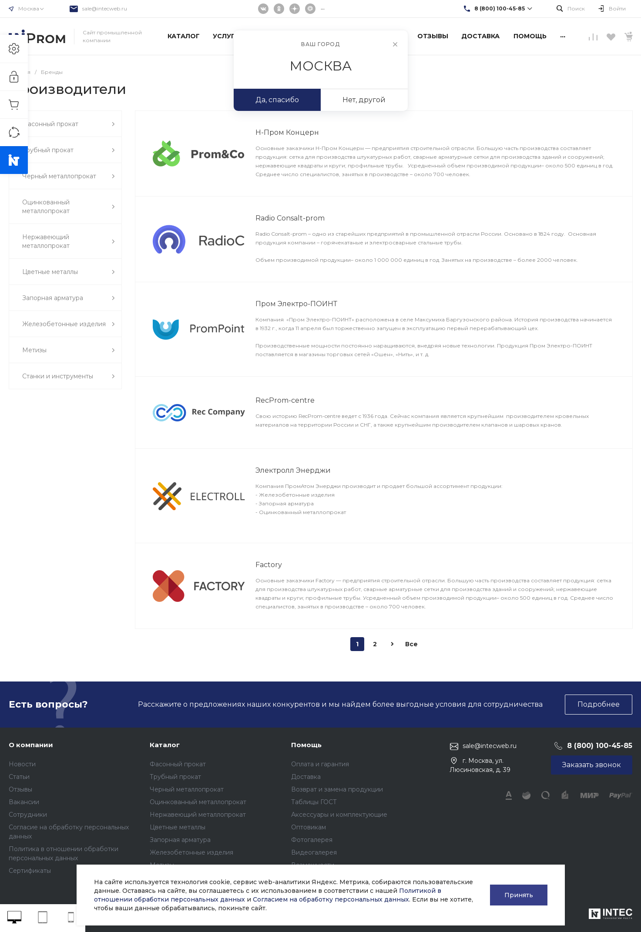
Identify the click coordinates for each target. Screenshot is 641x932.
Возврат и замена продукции (337, 789)
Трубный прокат (175, 777)
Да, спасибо (277, 100)
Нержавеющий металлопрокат (198, 814)
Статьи (19, 777)
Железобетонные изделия (191, 852)
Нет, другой (364, 100)
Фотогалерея (311, 840)
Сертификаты (30, 871)
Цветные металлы (177, 827)
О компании (31, 745)
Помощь (306, 745)
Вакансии (24, 802)
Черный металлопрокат (187, 789)
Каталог (165, 745)
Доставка (306, 777)
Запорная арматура (180, 840)
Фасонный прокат (178, 764)
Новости (22, 764)
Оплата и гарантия (320, 764)
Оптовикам (308, 827)
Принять (518, 895)
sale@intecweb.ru (104, 8)
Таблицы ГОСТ (314, 802)
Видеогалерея (314, 852)
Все (411, 644)
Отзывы (20, 789)
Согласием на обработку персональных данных (331, 899)
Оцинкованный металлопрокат (198, 802)
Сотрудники (28, 814)
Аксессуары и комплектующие (339, 814)
